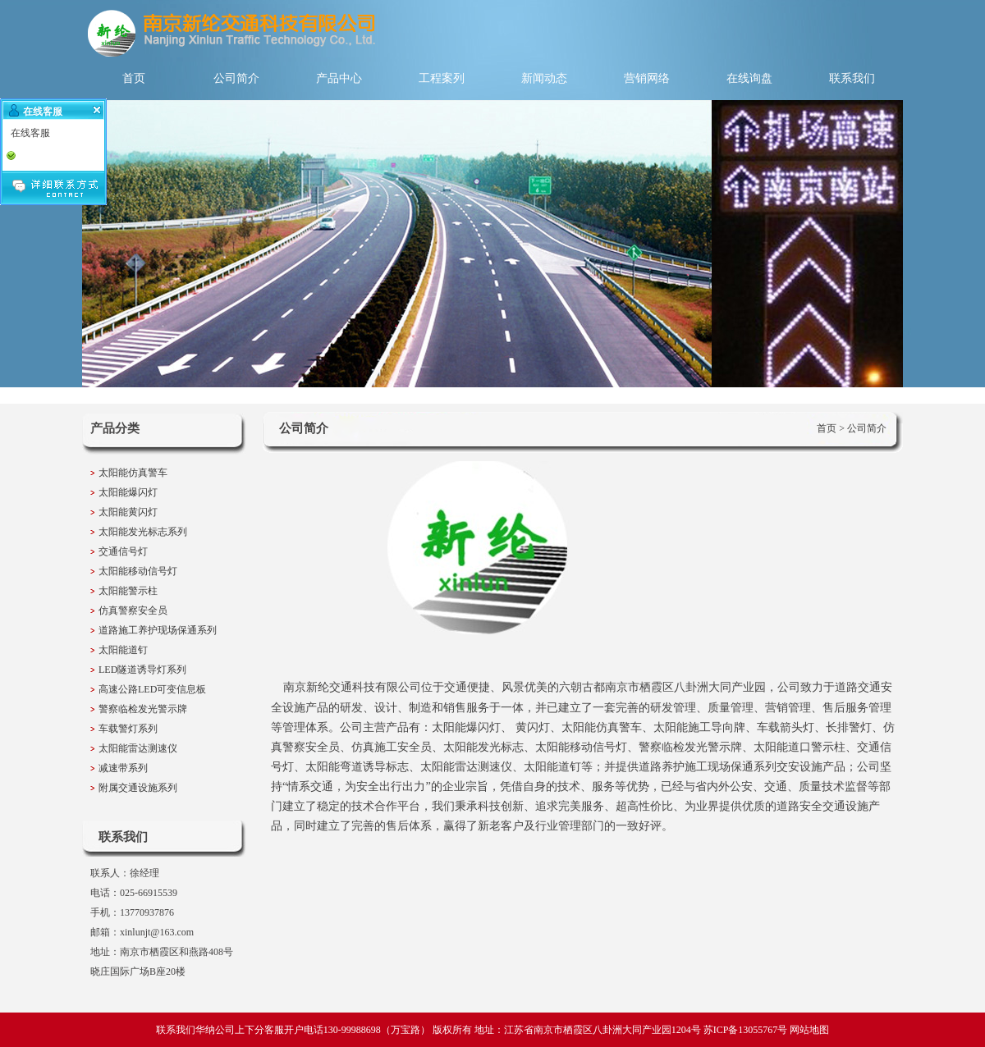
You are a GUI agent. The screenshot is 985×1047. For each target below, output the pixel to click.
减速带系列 (123, 768)
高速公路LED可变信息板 (152, 689)
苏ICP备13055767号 (745, 1030)
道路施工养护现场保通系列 (157, 630)
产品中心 (339, 78)
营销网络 (647, 78)
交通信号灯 (123, 551)
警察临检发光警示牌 (142, 709)
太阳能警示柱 (128, 591)
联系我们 (852, 78)
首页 (133, 78)
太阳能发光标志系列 (142, 531)
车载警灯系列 (128, 728)
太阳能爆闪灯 (128, 492)
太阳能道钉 (123, 650)
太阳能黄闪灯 (128, 512)
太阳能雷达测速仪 (137, 748)
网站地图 (809, 1030)
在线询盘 (749, 78)
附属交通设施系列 (137, 787)
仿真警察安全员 (132, 610)
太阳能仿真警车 (132, 472)
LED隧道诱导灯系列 (142, 669)
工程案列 (442, 78)
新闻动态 (544, 78)
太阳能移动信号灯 (137, 571)
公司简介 (236, 78)
